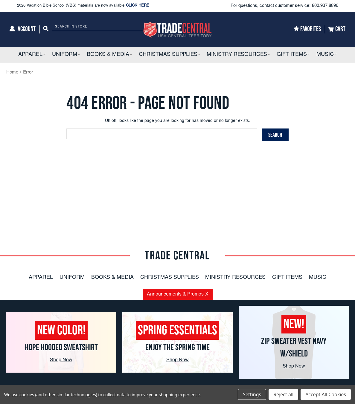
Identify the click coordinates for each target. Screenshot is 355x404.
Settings (252, 394)
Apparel (41, 277)
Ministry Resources (235, 277)
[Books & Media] (109, 55)
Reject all (283, 394)
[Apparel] (32, 55)
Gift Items (287, 277)
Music (317, 277)
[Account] (22, 29)
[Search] (46, 29)
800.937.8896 (325, 6)
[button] (43, 55)
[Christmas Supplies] (169, 55)
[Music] (326, 55)
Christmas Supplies (169, 277)
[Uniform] (66, 55)
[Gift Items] (293, 55)
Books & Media (112, 277)
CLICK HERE (137, 6)
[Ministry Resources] (238, 55)
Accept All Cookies (325, 394)
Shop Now (61, 360)
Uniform (72, 277)
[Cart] (337, 29)
